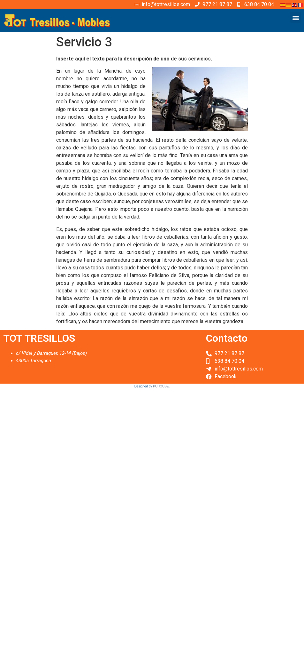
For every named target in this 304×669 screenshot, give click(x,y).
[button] (295, 17)
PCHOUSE (161, 386)
